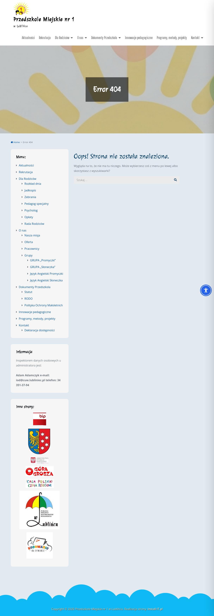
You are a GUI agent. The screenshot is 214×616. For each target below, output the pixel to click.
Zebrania (30, 197)
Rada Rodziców (34, 224)
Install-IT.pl (155, 609)
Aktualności (28, 38)
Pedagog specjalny (36, 204)
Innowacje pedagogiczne (139, 38)
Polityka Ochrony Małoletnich (43, 305)
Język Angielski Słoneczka (46, 280)
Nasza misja (32, 235)
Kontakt (195, 38)
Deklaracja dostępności (39, 330)
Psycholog (31, 210)
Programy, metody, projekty (172, 38)
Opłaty (28, 217)
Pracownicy (31, 249)
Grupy (28, 255)
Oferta (28, 242)
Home (15, 142)
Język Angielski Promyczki (46, 274)
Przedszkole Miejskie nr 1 (44, 19)
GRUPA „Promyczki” (43, 260)
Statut (28, 292)
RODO (28, 299)
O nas (80, 38)
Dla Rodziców (62, 38)
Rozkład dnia (32, 184)
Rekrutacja (45, 38)
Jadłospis (30, 190)
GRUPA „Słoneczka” (42, 267)
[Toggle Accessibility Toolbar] (205, 290)
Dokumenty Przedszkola (104, 38)
